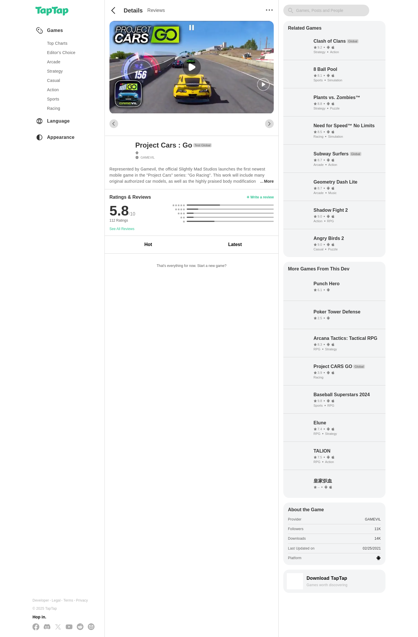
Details (133, 10)
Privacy (82, 600)
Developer (41, 600)
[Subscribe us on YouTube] (69, 627)
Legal (56, 600)
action (53, 89)
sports (53, 99)
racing (53, 108)
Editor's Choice (61, 52)
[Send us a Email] (91, 627)
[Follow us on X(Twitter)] (58, 627)
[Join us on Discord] (47, 627)
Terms (68, 600)
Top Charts (57, 43)
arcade (53, 62)
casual (53, 80)
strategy (55, 71)
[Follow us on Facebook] (36, 627)
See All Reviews (121, 229)
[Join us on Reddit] (80, 627)
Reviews (156, 10)
